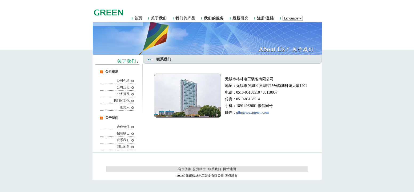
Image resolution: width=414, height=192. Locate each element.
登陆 (270, 18)
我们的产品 (185, 18)
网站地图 (123, 147)
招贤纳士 (123, 133)
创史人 (125, 107)
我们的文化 (122, 100)
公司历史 (123, 87)
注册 (261, 18)
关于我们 (159, 18)
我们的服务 (214, 18)
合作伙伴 (123, 127)
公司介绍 (123, 80)
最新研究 (240, 18)
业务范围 (123, 94)
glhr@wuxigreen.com (252, 112)
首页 (138, 18)
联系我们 (123, 140)
